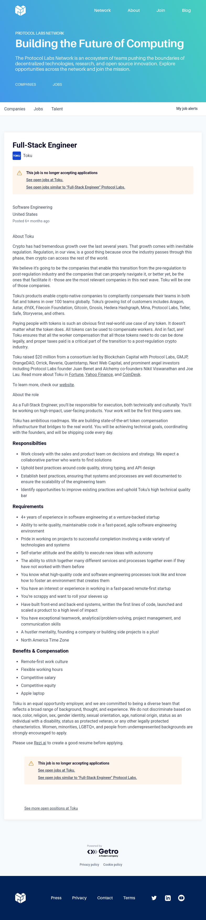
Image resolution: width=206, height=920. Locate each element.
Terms (129, 897)
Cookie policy (112, 865)
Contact (105, 897)
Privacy (79, 897)
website (66, 384)
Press (56, 897)
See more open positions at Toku (51, 808)
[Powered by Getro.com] (103, 851)
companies (14, 108)
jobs (38, 108)
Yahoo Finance (99, 374)
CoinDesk (131, 374)
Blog (186, 10)
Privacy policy (89, 865)
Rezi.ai (40, 742)
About (134, 10)
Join (160, 10)
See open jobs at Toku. (44, 180)
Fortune (76, 374)
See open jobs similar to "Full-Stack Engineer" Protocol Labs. (75, 187)
